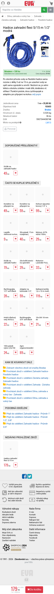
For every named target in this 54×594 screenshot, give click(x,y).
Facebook (33, 538)
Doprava (32, 517)
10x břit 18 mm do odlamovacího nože (42, 320)
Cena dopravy (43, 74)
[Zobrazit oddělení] (50, 10)
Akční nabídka (8, 517)
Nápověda (33, 535)
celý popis (36, 94)
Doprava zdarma (9, 523)
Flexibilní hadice (45, 20)
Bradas (48, 110)
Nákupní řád (34, 520)
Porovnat (9, 129)
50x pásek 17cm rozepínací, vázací (26, 234)
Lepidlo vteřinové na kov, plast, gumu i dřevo (10, 235)
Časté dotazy (34, 533)
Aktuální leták (7, 515)
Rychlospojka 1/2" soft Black (10, 290)
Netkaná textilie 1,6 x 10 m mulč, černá (42, 291)
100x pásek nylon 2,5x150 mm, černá (9, 348)
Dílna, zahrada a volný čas (18, 16)
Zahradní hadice (27, 20)
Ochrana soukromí (36, 525)
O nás (31, 512)
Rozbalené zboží (9, 512)
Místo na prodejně (27, 122)
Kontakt (32, 515)
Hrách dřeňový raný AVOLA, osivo (10, 319)
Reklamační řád (35, 523)
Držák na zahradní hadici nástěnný (10, 168)
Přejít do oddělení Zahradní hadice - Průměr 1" (28, 413)
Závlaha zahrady (9, 20)
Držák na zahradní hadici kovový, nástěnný (10, 264)
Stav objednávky (9, 535)
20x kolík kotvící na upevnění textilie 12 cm (26, 263)
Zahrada (37, 16)
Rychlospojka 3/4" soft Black (26, 318)
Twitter (32, 540)
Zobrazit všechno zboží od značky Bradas (26, 368)
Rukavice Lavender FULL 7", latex (42, 263)
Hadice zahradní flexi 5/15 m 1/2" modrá (10, 460)
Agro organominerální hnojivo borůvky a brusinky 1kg (26, 349)
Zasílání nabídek (9, 540)
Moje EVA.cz (7, 533)
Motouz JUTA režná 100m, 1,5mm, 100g (41, 234)
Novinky (5, 520)
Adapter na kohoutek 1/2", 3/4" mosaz (26, 291)
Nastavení (6, 538)
